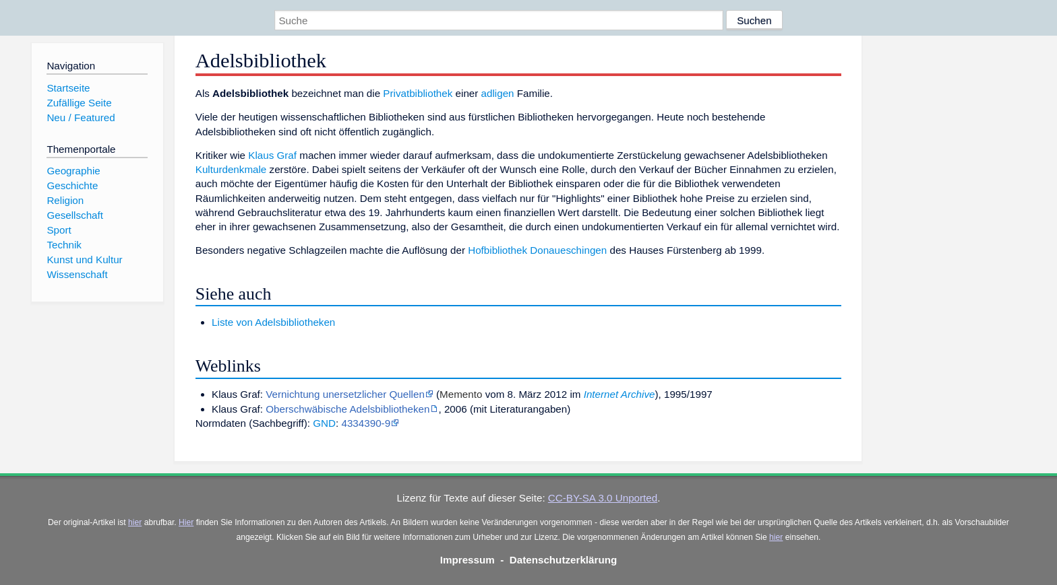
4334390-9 (365, 423)
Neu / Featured (81, 117)
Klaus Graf (272, 155)
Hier (186, 522)
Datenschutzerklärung (563, 559)
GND (324, 423)
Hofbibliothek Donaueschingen (537, 250)
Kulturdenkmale (231, 169)
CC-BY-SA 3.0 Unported (602, 498)
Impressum (467, 559)
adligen (497, 93)
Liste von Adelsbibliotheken (273, 322)
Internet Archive (619, 394)
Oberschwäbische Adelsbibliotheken (347, 409)
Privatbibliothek (417, 93)
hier (135, 522)
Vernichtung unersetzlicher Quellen (345, 394)
